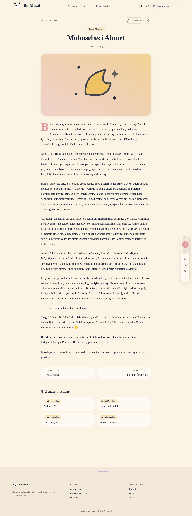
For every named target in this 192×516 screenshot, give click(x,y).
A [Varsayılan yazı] (185, 244)
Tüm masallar (49, 20)
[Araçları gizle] (185, 278)
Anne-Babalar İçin (79, 493)
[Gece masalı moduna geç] (176, 6)
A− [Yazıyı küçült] (185, 238)
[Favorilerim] (147, 6)
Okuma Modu (134, 20)
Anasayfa (72, 5)
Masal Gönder (103, 5)
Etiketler (74, 497)
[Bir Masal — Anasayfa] (26, 6)
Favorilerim (86, 5)
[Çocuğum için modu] (161, 6)
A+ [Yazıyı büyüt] (185, 251)
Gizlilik (131, 497)
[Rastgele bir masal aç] (148, 20)
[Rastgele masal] (140, 6)
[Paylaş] (185, 271)
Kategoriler (75, 489)
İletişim (131, 493)
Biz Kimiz (132, 489)
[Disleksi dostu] (185, 258)
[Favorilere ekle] (185, 264)
